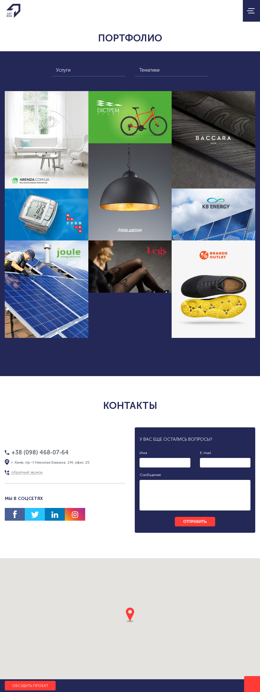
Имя (143, 453)
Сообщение (150, 475)
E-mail (205, 453)
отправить (195, 521)
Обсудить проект (30, 685)
